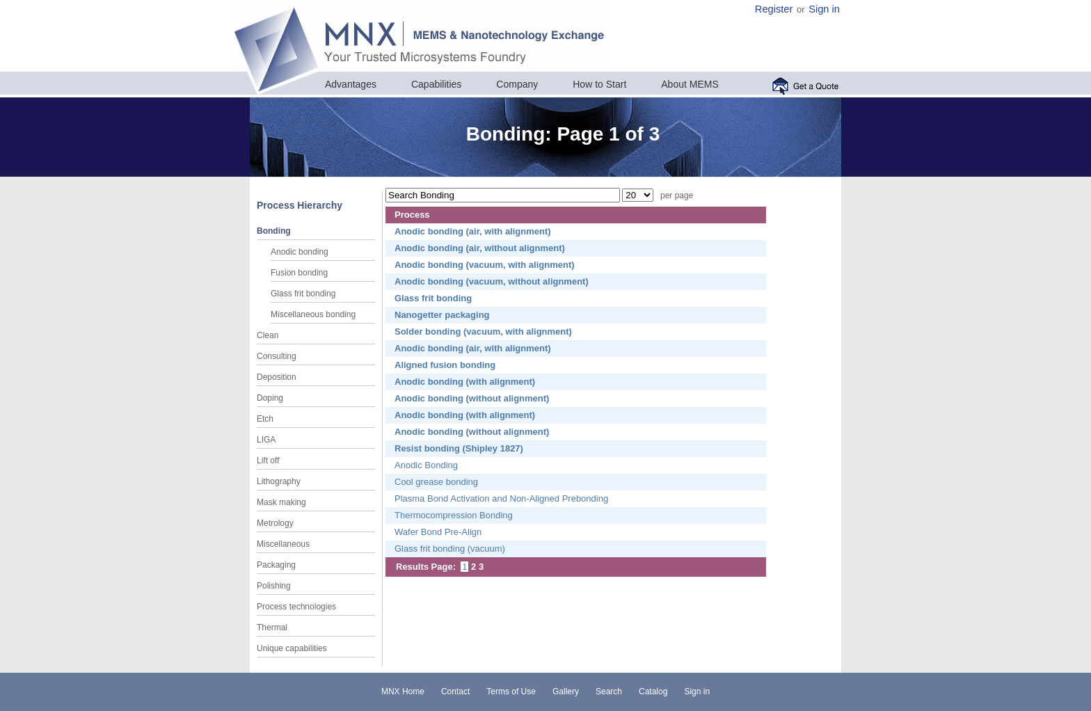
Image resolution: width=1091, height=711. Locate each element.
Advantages (350, 84)
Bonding (274, 231)
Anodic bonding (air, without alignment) (480, 248)
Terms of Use (511, 691)
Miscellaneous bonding (313, 314)
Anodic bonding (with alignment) (465, 381)
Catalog (653, 691)
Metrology (275, 523)
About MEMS (689, 84)
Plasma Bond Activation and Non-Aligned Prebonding (501, 498)
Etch (265, 419)
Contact (455, 691)
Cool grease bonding (436, 482)
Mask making (281, 502)
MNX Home (402, 691)
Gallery (565, 691)
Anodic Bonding (426, 465)
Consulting (276, 356)
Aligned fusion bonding (445, 365)
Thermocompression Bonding (454, 515)
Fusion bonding (299, 273)
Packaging (276, 565)
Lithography (279, 481)
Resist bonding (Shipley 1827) (459, 448)
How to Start (599, 84)
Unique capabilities (292, 648)
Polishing (274, 586)
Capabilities (436, 84)
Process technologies (296, 607)
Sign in (824, 9)
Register (774, 9)
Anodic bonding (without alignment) (472, 398)
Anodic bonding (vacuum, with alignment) (485, 264)
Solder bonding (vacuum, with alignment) (483, 331)
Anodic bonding (299, 252)
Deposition (276, 377)
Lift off (268, 460)
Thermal (272, 627)
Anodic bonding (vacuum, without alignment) (492, 281)
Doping (270, 398)
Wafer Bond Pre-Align (438, 532)
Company (517, 84)
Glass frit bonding (303, 293)
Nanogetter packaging (442, 315)
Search (609, 691)
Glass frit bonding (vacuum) (450, 548)
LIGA (266, 440)
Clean (267, 335)
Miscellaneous (283, 544)
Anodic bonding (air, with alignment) (473, 231)
